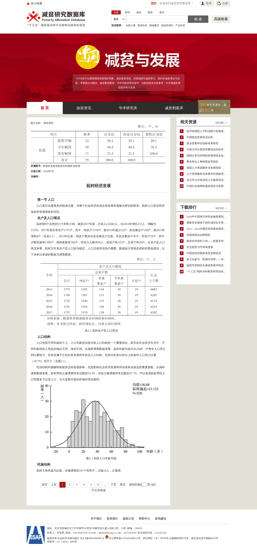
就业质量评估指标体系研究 (202, 143)
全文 (116, 19)
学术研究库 (128, 108)
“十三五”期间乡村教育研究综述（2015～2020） (208, 271)
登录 (209, 3)
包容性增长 (167, 25)
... (105, 484)
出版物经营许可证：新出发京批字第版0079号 (193, 538)
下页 (113, 484)
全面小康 (130, 25)
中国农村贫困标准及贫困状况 (204, 253)
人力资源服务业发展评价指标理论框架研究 (208, 173)
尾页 (122, 484)
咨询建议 (160, 518)
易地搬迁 (154, 25)
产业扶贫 (180, 25)
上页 (54, 484)
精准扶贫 (142, 25)
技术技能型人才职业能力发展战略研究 (208, 131)
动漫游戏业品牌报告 (198, 234)
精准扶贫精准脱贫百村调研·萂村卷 (61, 166)
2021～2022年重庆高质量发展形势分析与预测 (208, 228)
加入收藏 (36, 3)
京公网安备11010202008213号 (123, 537)
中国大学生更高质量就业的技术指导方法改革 (208, 149)
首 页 (45, 106)
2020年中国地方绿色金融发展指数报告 (208, 216)
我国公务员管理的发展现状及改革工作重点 (208, 155)
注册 (225, 3)
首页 (44, 484)
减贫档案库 (174, 108)
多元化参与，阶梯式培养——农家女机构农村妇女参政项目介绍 (208, 259)
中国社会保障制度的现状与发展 (205, 186)
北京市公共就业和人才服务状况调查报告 (208, 179)
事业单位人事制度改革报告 (202, 161)
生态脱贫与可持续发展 (200, 247)
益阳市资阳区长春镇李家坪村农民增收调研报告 (208, 265)
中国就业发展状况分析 (200, 137)
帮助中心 (144, 518)
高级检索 (221, 19)
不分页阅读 (98, 490)
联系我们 (112, 518)
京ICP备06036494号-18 (92, 538)
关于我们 (96, 518)
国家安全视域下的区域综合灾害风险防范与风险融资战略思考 (208, 222)
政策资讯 (84, 108)
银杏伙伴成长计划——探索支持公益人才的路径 (208, 240)
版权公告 (128, 518)
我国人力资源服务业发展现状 (204, 167)
